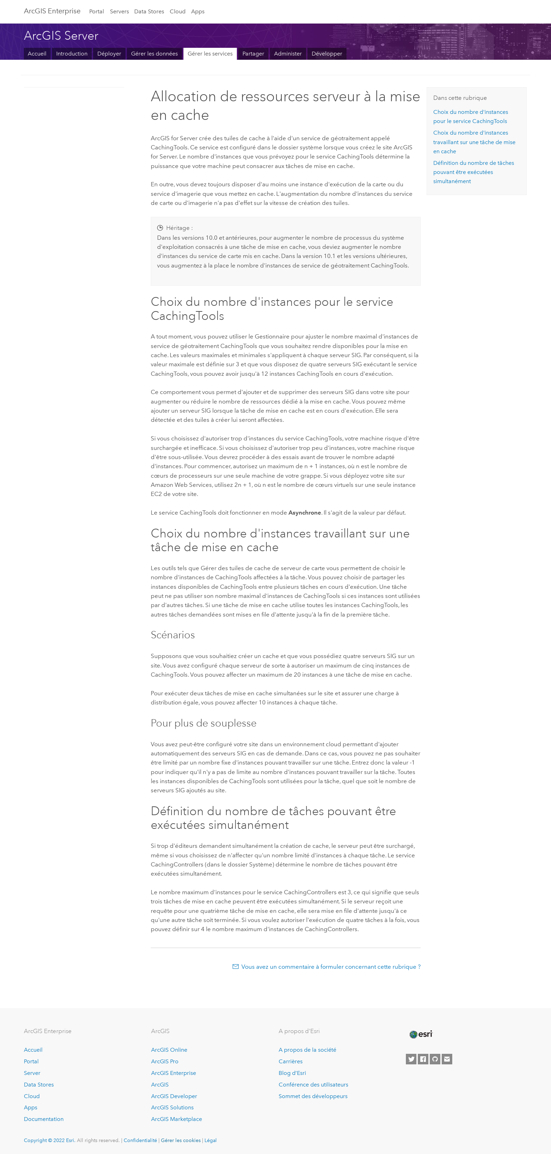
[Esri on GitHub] (435, 1059)
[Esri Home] (420, 1034)
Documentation (44, 1119)
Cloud (178, 11)
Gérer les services (210, 53)
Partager (253, 53)
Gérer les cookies (181, 1140)
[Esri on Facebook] (423, 1059)
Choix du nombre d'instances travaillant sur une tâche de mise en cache (474, 142)
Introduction (71, 53)
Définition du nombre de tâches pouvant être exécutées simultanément (473, 172)
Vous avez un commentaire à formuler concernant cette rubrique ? (331, 966)
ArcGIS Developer (174, 1096)
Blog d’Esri (292, 1073)
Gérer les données (154, 53)
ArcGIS (160, 1084)
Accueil (37, 53)
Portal (96, 11)
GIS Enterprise (52, 11)
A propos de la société (307, 1049)
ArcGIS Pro (165, 1061)
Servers (119, 11)
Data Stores (149, 11)
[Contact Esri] (447, 1059)
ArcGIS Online (169, 1049)
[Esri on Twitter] (411, 1059)
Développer (327, 53)
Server (32, 1073)
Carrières (291, 1061)
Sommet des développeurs (313, 1096)
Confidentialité (140, 1140)
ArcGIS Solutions (172, 1107)
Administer (288, 53)
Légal (211, 1140)
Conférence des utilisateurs (313, 1084)
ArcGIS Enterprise (173, 1073)
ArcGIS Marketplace (176, 1119)
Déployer (109, 53)
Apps (198, 11)
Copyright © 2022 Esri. (50, 1140)
